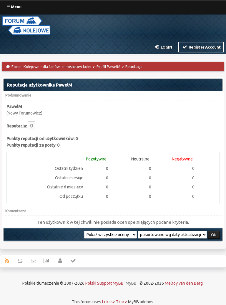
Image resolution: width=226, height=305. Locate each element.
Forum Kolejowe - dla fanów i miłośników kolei (51, 66)
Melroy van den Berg (184, 283)
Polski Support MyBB (104, 283)
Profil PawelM (108, 66)
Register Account (201, 46)
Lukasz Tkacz (114, 301)
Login (163, 46)
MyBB (131, 283)
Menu (14, 7)
